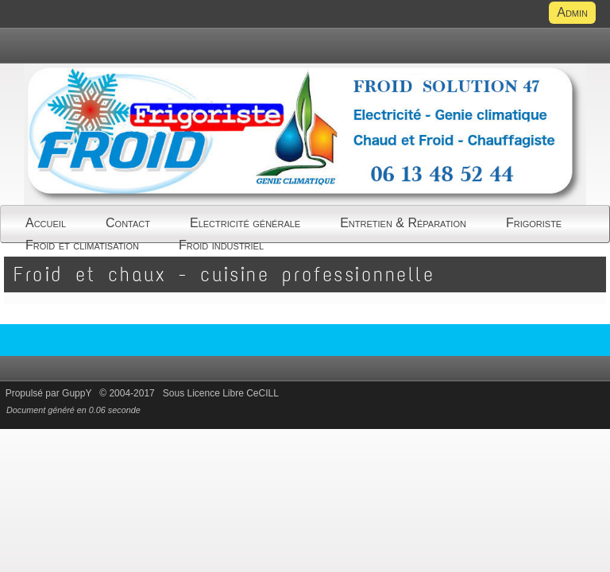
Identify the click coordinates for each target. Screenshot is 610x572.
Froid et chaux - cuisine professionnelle (224, 274)
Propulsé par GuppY (50, 393)
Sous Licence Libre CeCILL (222, 393)
